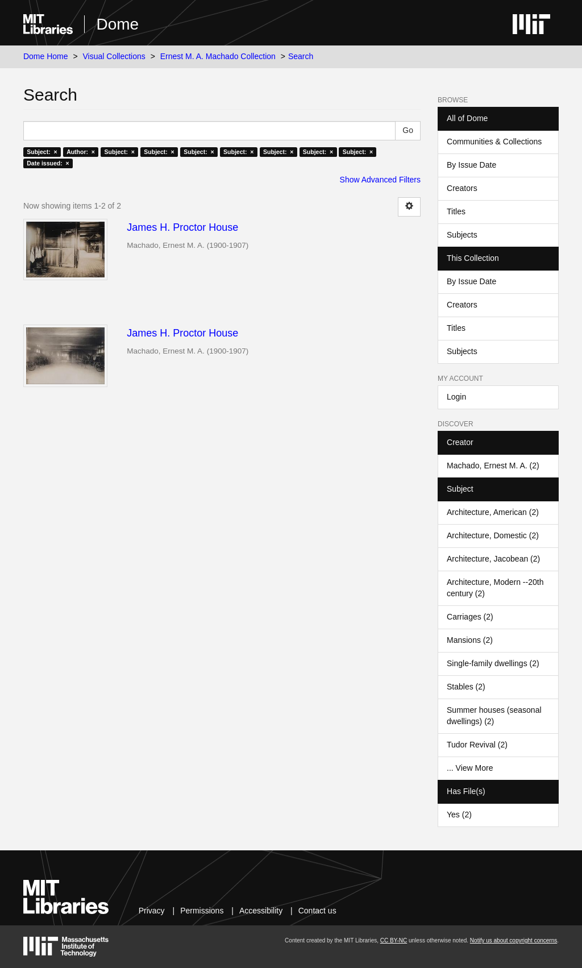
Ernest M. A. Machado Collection (218, 56)
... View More (470, 767)
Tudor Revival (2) (477, 744)
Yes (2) (459, 814)
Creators (462, 188)
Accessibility (260, 910)
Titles (456, 211)
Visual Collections (114, 56)
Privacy (152, 910)
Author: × (80, 151)
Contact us (317, 910)
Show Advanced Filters (380, 179)
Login (456, 396)
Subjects (462, 234)
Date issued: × (48, 163)
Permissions (201, 910)
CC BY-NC (393, 940)
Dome (117, 24)
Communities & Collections (494, 141)
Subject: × (42, 151)
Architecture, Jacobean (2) (493, 558)
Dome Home (45, 56)
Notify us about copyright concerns (513, 940)
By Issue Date (471, 164)
